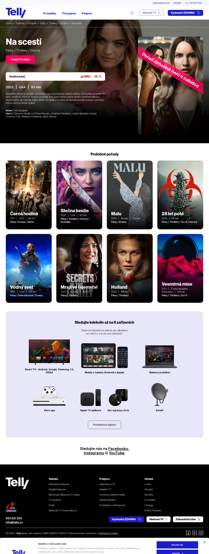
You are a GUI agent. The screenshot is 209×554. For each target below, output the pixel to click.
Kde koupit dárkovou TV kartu (64, 494)
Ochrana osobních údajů (112, 494)
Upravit (177, 538)
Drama (64, 23)
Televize (20, 23)
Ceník (51, 505)
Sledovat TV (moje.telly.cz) (63, 510)
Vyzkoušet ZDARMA (185, 12)
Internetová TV (107, 484)
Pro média (150, 499)
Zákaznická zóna (161, 2)
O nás (148, 484)
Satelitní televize (57, 489)
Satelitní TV (105, 489)
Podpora (87, 13)
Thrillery (53, 23)
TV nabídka (49, 13)
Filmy (43, 23)
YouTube (116, 453)
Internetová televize (59, 484)
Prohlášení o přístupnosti (112, 505)
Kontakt (177, 2)
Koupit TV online (20, 59)
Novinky (149, 494)
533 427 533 (14, 518)
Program (32, 23)
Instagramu (94, 453)
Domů (9, 23)
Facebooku (118, 448)
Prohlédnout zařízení (104, 424)
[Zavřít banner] (204, 528)
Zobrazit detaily (46, 545)
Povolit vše (177, 530)
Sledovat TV (151, 12)
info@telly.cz (14, 522)
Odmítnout (177, 547)
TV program (69, 13)
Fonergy (149, 505)
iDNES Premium (153, 510)
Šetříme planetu (107, 499)
